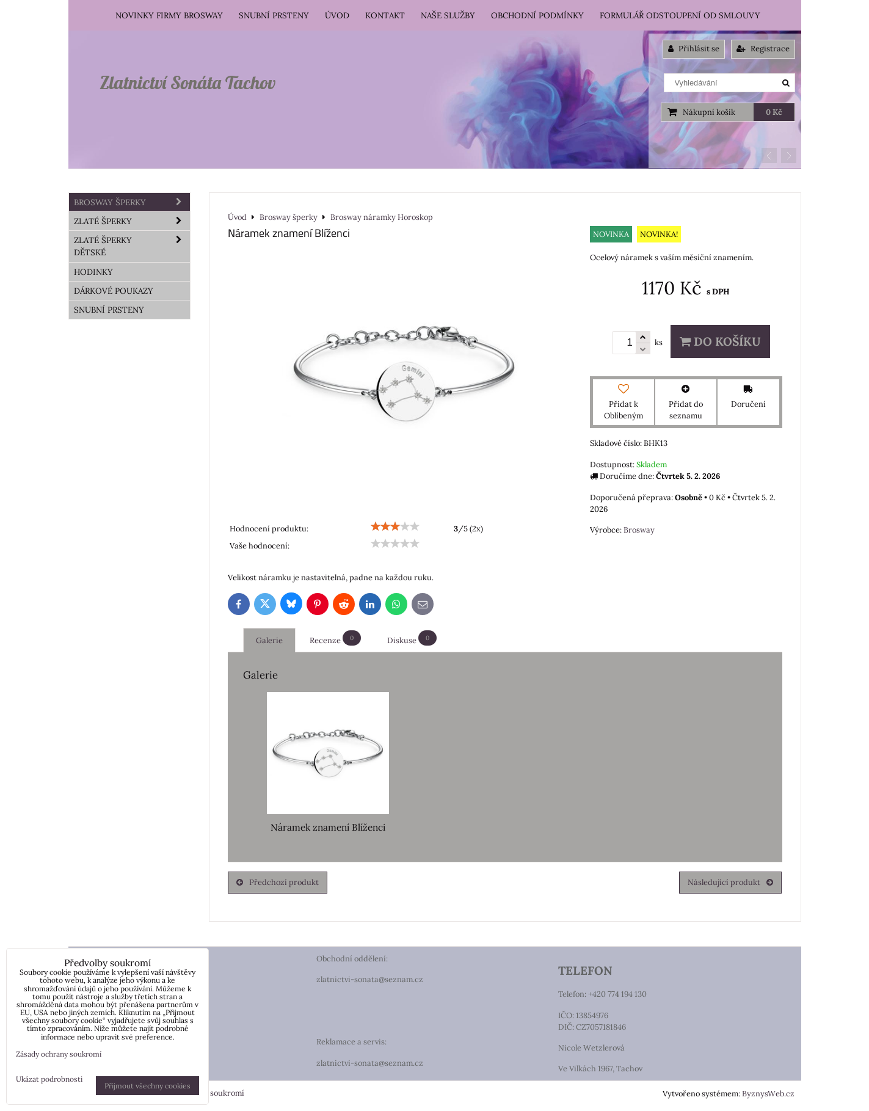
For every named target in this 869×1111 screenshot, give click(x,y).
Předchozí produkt (277, 882)
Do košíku (720, 341)
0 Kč (774, 112)
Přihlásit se (693, 48)
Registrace (763, 48)
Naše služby (448, 15)
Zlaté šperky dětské (132, 246)
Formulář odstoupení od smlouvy (680, 15)
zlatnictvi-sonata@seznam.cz (369, 979)
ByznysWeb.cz (768, 1093)
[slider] (395, 526)
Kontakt (385, 15)
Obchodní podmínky (537, 15)
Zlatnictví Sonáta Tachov (187, 82)
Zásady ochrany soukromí (58, 1053)
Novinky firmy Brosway (169, 15)
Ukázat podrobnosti (49, 1079)
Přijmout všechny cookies (147, 1085)
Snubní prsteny (274, 15)
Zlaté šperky (132, 221)
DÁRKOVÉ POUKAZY (113, 290)
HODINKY (93, 271)
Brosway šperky (132, 202)
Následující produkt (730, 882)
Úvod (337, 15)
